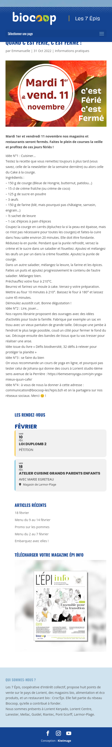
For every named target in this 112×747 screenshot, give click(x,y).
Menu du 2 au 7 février (32, 534)
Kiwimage (64, 741)
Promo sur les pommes (32, 527)
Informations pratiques (72, 51)
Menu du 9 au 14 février (32, 520)
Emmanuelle (20, 51)
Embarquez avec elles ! (32, 541)
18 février (22, 513)
